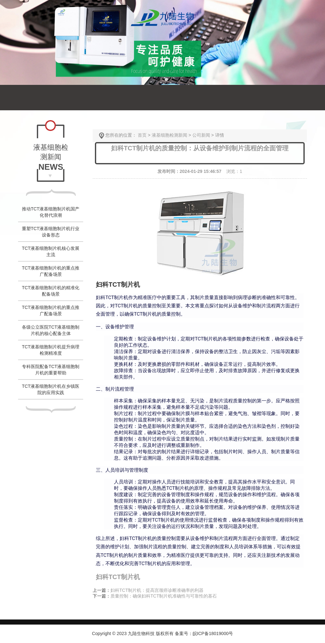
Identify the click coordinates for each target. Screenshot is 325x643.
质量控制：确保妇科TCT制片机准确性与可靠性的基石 (163, 596)
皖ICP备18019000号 (213, 633)
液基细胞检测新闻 (169, 135)
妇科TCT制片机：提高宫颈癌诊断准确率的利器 (156, 590)
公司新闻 (201, 135)
